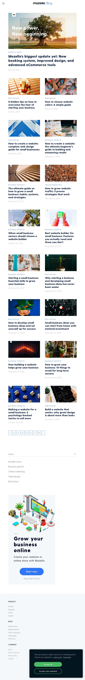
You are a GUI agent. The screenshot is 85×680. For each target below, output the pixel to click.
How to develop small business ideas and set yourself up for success (22, 325)
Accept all (48, 664)
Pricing (10, 612)
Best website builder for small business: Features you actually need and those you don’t (59, 237)
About (10, 649)
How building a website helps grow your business (23, 366)
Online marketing (53, 185)
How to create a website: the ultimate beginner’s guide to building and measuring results (60, 148)
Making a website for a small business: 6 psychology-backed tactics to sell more (22, 414)
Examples (11, 609)
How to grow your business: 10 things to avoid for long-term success (57, 369)
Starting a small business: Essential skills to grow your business (23, 280)
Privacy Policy (12, 656)
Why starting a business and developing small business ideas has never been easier (59, 282)
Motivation (13, 98)
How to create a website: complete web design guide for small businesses (24, 146)
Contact (11, 659)
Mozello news (15, 52)
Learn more (58, 657)
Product (10, 606)
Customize (67, 657)
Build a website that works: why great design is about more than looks (60, 412)
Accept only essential (48, 671)
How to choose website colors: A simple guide (59, 103)
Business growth (53, 140)
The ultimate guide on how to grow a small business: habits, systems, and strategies (23, 193)
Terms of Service (13, 652)
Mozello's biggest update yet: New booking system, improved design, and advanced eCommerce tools (41, 60)
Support (11, 616)
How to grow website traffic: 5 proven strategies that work (58, 191)
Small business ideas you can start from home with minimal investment (60, 325)
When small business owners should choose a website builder (22, 235)
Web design (50, 98)
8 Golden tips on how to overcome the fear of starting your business (22, 104)
